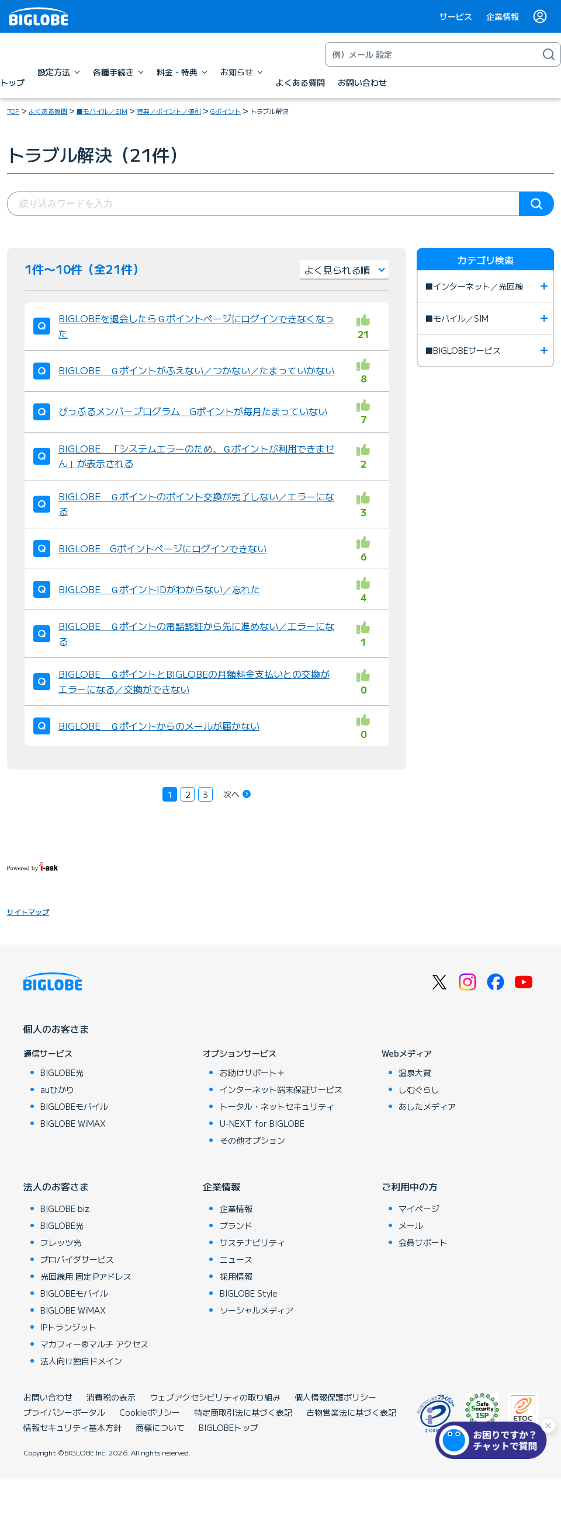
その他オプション (252, 1140)
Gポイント (225, 111)
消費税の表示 (111, 1397)
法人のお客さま (56, 1186)
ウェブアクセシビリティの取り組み (215, 1397)
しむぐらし (419, 1089)
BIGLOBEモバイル (74, 1106)
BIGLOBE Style (249, 1293)
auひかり (57, 1089)
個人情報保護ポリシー (335, 1397)
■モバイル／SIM (102, 111)
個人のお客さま (56, 1029)
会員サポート (423, 1242)
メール (411, 1225)
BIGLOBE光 (62, 1072)
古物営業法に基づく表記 (351, 1412)
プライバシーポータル (64, 1412)
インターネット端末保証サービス (281, 1089)
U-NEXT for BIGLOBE (262, 1123)
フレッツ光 (60, 1242)
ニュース (236, 1259)
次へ (231, 794)
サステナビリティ (252, 1242)
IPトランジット (68, 1327)
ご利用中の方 (410, 1186)
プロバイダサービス (77, 1259)
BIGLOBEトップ (228, 1427)
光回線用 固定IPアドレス (85, 1276)
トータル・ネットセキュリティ (277, 1106)
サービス (455, 16)
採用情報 (236, 1276)
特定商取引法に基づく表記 (243, 1412)
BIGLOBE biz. (66, 1208)
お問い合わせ (47, 1397)
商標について (160, 1427)
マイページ (419, 1208)
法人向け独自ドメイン (81, 1361)
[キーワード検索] (431, 54)
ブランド (236, 1225)
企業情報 (502, 16)
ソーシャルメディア (256, 1310)
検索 (536, 203)
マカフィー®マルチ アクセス (94, 1344)
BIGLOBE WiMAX (73, 1123)
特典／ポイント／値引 (169, 111)
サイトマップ (28, 912)
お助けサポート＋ (252, 1072)
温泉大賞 (415, 1072)
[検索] (548, 54)
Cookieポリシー (149, 1412)
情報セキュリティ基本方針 (72, 1427)
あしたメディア (427, 1106)
